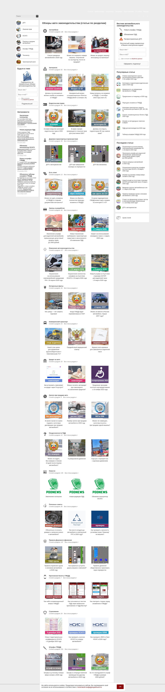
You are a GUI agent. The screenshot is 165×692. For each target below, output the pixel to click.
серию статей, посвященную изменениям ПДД (25, 139)
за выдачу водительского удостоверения (24, 122)
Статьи (90, 11)
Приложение (129, 11)
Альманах (110, 11)
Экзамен (118, 11)
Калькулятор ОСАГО (23, 149)
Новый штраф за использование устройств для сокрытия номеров (25, 190)
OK (120, 687)
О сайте (138, 11)
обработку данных (28, 99)
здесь (27, 136)
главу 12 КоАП (28, 167)
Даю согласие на (27, 99)
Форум (146, 11)
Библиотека (99, 11)
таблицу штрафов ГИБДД (24, 169)
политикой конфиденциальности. (89, 687)
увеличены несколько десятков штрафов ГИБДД (27, 163)
